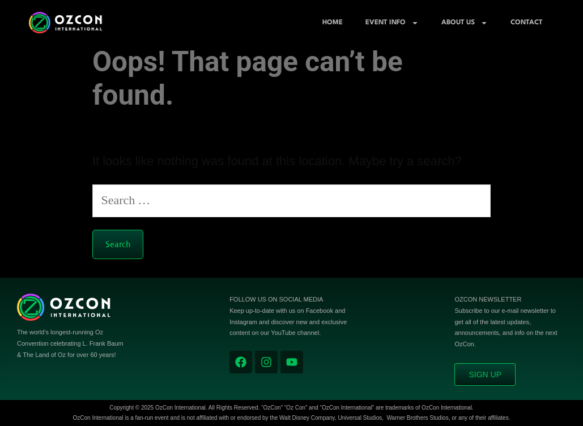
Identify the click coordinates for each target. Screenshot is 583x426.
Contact (526, 22)
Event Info (392, 23)
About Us (464, 23)
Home (332, 22)
